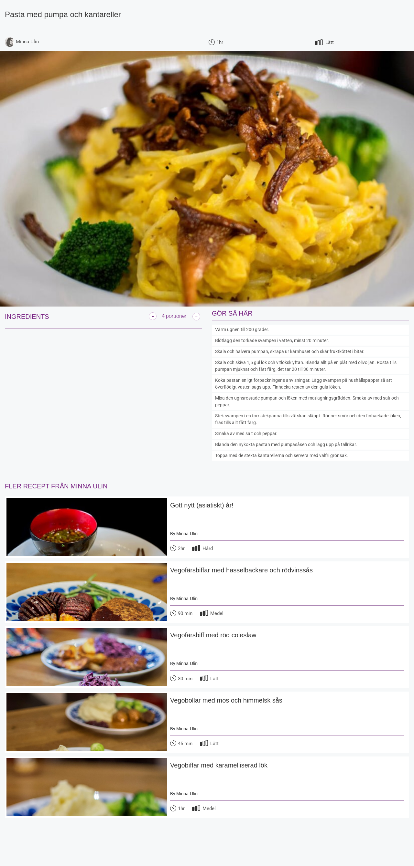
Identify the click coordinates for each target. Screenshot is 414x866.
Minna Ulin (187, 533)
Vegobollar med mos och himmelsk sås (226, 700)
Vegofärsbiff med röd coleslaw (213, 635)
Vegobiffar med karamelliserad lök (218, 765)
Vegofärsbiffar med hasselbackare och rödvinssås (241, 570)
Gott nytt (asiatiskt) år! (202, 505)
